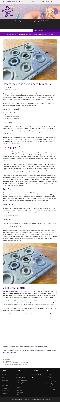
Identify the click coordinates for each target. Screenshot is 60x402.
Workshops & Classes (6, 23)
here (54, 389)
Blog (2, 377)
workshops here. (11, 352)
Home (2, 20)
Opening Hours (20, 377)
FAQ (17, 395)
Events (3, 383)
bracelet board (36, 238)
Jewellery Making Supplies (37, 20)
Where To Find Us (21, 380)
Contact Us (4, 380)
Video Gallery (5, 388)
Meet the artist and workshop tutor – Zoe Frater (16, 364)
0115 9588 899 (11, 2)
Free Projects (5, 391)
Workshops (4, 385)
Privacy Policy (5, 393)
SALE (46, 21)
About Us (4, 375)
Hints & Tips (7, 359)
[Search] (58, 30)
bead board (27, 238)
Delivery (18, 387)
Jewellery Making (8, 361)
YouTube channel (42, 346)
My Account (19, 375)
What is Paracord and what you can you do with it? (16, 362)
